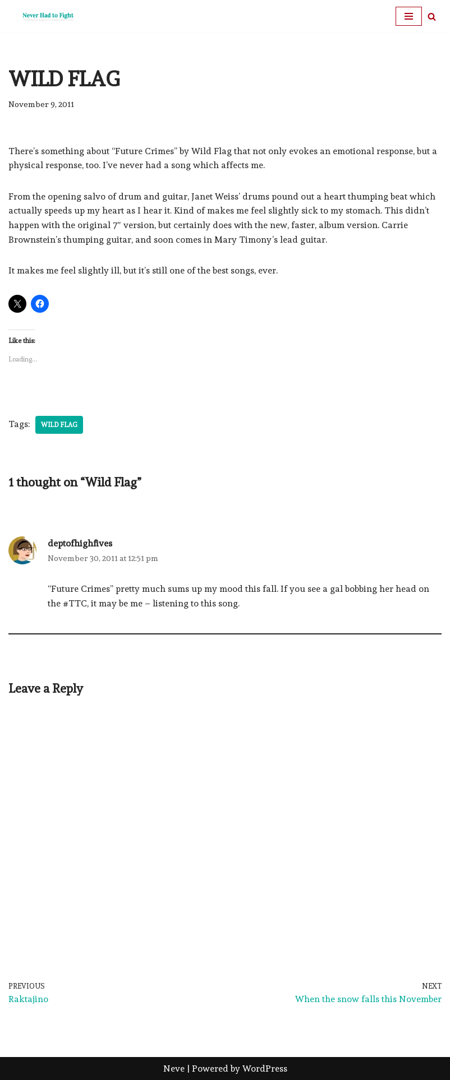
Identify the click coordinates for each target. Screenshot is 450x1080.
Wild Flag (59, 425)
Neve (174, 1068)
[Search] (432, 16)
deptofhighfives (80, 543)
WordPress (264, 1068)
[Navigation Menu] (409, 16)
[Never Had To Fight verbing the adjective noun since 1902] (42, 16)
